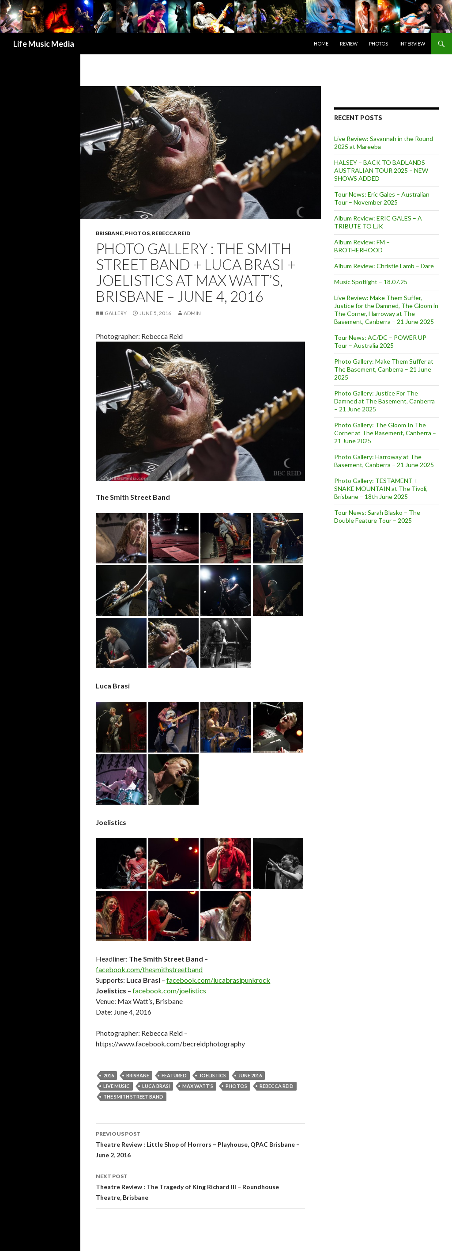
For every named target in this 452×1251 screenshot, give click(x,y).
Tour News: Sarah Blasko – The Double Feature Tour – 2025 (377, 516)
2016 (108, 1075)
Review (349, 43)
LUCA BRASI (156, 1086)
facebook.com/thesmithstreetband (149, 969)
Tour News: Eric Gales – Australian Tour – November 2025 (381, 198)
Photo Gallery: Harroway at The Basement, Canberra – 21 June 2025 (384, 460)
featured (174, 1075)
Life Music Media (43, 44)
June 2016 (250, 1075)
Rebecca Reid (171, 233)
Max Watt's (197, 1086)
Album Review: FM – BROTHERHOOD (362, 246)
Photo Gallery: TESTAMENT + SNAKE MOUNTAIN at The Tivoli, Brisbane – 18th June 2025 (381, 488)
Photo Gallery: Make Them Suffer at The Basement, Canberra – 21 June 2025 (383, 369)
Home (321, 43)
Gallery (116, 313)
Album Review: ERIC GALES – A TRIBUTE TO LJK (378, 222)
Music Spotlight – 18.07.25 (370, 281)
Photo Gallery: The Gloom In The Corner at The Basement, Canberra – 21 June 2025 (385, 433)
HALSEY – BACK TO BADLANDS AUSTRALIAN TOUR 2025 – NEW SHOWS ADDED (381, 170)
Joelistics (212, 1075)
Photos (378, 43)
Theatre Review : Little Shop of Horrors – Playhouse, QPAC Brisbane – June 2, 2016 (200, 1144)
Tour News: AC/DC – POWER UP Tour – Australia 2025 (380, 341)
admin (192, 313)
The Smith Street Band (133, 1096)
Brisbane (109, 233)
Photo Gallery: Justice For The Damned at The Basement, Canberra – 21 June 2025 (384, 401)
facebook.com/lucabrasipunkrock (218, 980)
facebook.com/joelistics (169, 990)
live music (116, 1086)
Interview (412, 43)
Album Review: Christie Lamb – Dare (384, 266)
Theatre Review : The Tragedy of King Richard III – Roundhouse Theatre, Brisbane (200, 1186)
